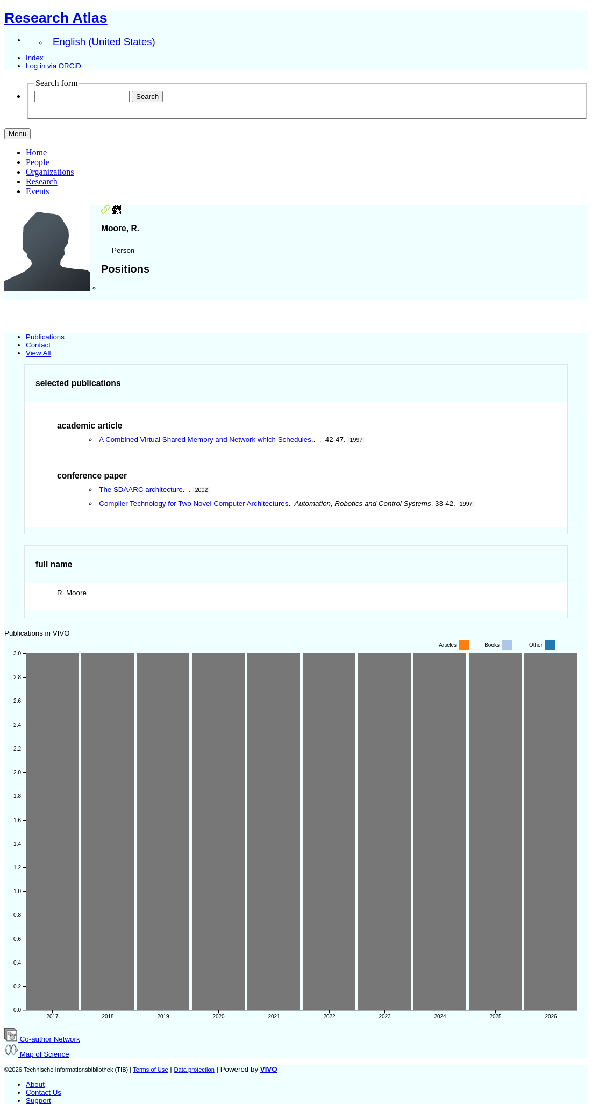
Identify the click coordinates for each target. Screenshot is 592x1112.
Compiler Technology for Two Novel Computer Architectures (193, 504)
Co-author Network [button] (42, 1039)
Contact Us (43, 1092)
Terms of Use (150, 1069)
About (35, 1084)
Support (38, 1100)
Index (35, 58)
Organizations (50, 171)
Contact (38, 345)
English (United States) (104, 41)
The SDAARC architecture (141, 490)
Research (42, 181)
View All (38, 353)
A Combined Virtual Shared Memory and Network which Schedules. (206, 440)
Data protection (194, 1069)
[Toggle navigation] (17, 133)
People (37, 162)
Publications (45, 337)
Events (37, 191)
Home (36, 152)
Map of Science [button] (36, 1054)
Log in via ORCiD (53, 66)
